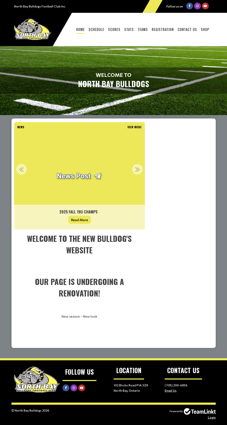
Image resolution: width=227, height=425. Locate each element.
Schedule (96, 29)
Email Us (171, 390)
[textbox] (79, 289)
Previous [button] (21, 169)
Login (212, 417)
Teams (143, 29)
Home (80, 29)
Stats (129, 29)
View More (134, 127)
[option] (79, 180)
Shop (205, 29)
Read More (79, 220)
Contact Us (187, 29)
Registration (163, 29)
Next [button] (137, 169)
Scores (114, 29)
